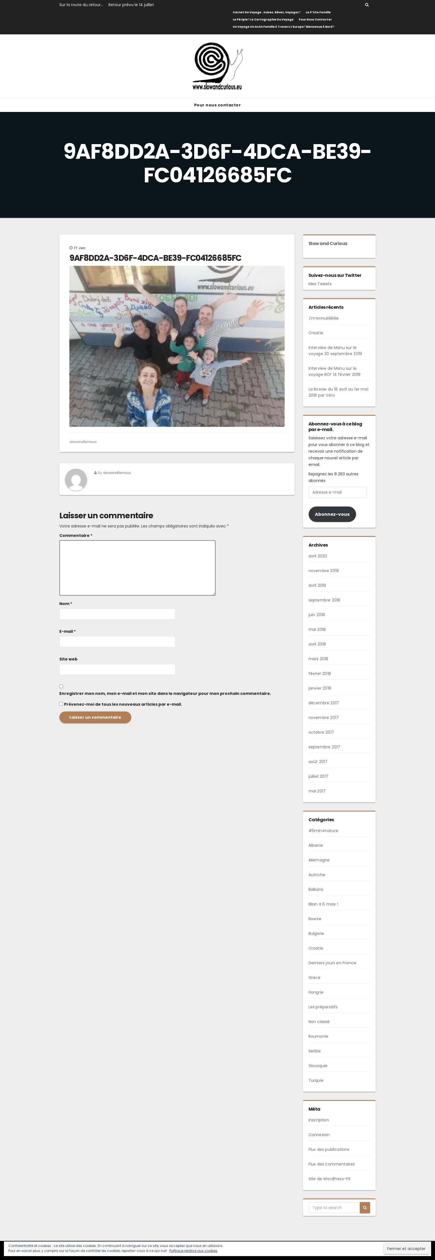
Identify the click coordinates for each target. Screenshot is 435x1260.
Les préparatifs (323, 1007)
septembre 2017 (324, 747)
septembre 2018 (324, 600)
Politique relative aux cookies (193, 1250)
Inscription (318, 1120)
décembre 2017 (323, 703)
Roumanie (318, 1036)
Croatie (315, 333)
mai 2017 (317, 791)
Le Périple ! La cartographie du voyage (263, 19)
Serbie (314, 1051)
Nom (65, 603)
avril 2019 (317, 585)
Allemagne (319, 860)
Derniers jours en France (332, 963)
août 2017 (318, 761)
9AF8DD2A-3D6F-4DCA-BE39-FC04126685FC (155, 258)
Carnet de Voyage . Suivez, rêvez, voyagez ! (266, 12)
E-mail (67, 631)
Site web (68, 659)
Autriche (316, 875)
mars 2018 (318, 659)
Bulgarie (316, 933)
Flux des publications (329, 1149)
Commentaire (75, 535)
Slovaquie (318, 1065)
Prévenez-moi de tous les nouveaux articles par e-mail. (123, 704)
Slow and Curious (327, 243)
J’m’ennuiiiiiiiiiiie (323, 318)
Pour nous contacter (315, 19)
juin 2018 (316, 615)
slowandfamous (82, 441)
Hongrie (315, 992)
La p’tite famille (318, 12)
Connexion (319, 1134)
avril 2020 (317, 556)
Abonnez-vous (332, 514)
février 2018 (319, 673)
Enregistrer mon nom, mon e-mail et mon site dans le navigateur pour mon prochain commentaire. (165, 693)
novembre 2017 (323, 717)
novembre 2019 (323, 570)
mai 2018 (317, 629)
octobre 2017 (321, 732)
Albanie (315, 845)
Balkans (315, 889)
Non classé (319, 1021)
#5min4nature (323, 830)
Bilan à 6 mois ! (323, 904)
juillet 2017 (318, 776)
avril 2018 (317, 644)
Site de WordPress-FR (329, 1179)
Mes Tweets (320, 284)
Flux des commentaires (331, 1164)
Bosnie (314, 919)
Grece (314, 977)
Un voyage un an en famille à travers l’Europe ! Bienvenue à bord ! (283, 27)
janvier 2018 (319, 688)
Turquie (315, 1080)
